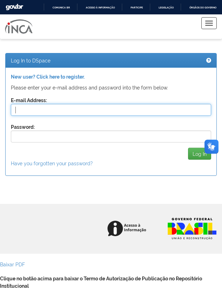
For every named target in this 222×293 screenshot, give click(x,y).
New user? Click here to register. (48, 77)
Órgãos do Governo (202, 7)
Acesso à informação (100, 7)
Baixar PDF (12, 264)
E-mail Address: (29, 100)
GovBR (14, 7)
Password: (23, 127)
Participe (137, 7)
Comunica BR (61, 7)
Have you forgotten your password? (52, 163)
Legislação (166, 7)
